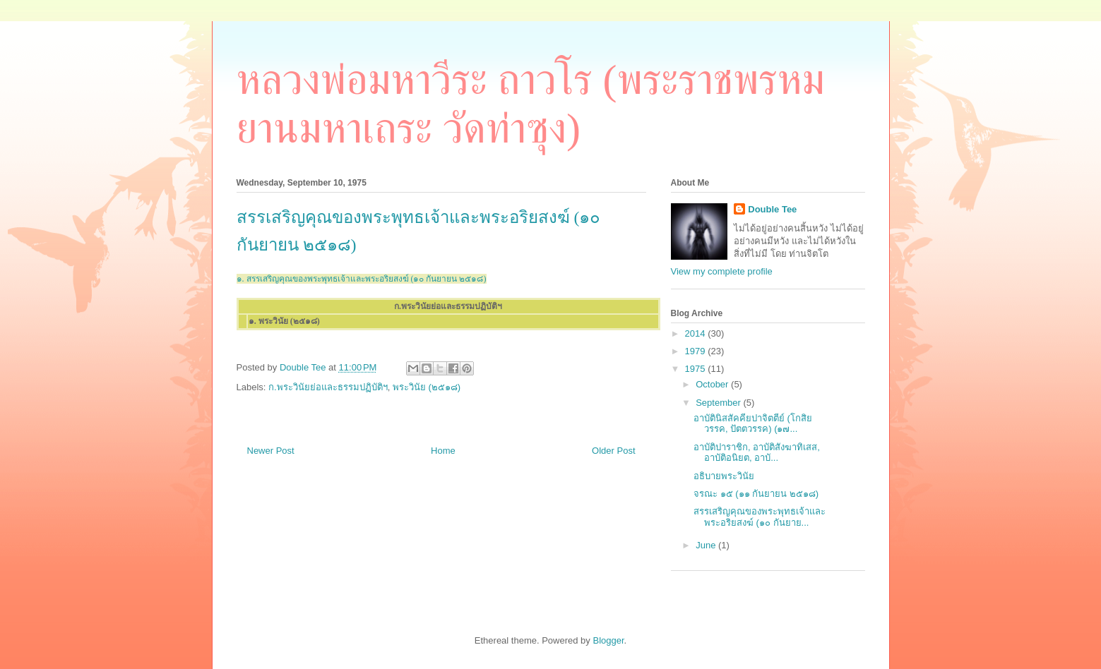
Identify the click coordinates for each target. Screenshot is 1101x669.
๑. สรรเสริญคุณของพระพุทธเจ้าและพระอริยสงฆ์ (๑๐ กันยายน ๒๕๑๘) (362, 279)
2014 (696, 333)
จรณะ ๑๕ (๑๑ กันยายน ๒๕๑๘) (756, 493)
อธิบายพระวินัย (724, 476)
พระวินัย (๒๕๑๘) (426, 387)
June (707, 545)
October (713, 384)
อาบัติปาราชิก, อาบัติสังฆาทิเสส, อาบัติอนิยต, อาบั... (757, 453)
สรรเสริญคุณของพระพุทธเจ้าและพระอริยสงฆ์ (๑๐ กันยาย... (760, 517)
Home (443, 450)
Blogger (608, 640)
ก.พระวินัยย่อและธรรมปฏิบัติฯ (328, 387)
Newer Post (270, 450)
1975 (696, 368)
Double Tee (772, 209)
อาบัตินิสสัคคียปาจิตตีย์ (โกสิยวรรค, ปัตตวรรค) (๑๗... (753, 424)
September (719, 402)
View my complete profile (722, 271)
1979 (696, 351)
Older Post (613, 450)
